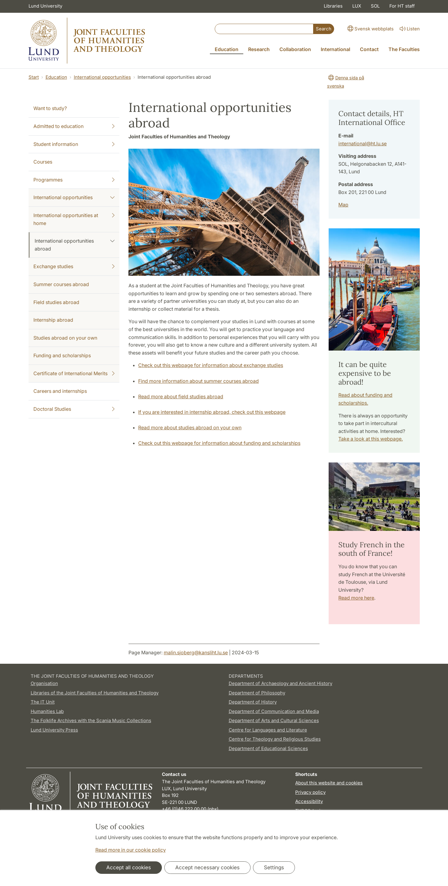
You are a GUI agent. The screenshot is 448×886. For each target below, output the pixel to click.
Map (343, 205)
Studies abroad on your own (65, 338)
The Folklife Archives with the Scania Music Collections (91, 720)
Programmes (74, 180)
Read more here (356, 598)
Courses (42, 162)
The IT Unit (43, 702)
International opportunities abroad (75, 244)
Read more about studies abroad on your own (189, 427)
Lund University (45, 6)
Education (56, 77)
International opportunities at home (74, 219)
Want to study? (50, 108)
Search (323, 29)
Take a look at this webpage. (370, 439)
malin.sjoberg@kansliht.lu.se (196, 652)
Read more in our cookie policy (130, 850)
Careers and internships (60, 391)
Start (34, 77)
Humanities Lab (47, 711)
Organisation (44, 683)
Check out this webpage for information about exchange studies (210, 365)
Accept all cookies (128, 867)
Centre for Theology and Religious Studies (275, 739)
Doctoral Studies (74, 409)
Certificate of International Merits (74, 374)
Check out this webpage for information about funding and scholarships (219, 443)
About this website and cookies (329, 783)
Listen (409, 29)
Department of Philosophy (257, 693)
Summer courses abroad (61, 284)
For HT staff (402, 6)
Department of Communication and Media (274, 711)
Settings (274, 867)
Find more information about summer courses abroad (198, 381)
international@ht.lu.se (362, 143)
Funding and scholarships (62, 355)
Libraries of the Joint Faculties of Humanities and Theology (95, 693)
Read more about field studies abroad (180, 396)
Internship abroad (53, 320)
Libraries (333, 6)
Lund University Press (54, 730)
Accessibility (309, 801)
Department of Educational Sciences (268, 748)
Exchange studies (74, 267)
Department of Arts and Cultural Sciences (274, 720)
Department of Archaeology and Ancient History (280, 683)
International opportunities (102, 77)
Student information (74, 144)
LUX (356, 6)
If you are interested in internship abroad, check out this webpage (212, 412)
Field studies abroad (56, 302)
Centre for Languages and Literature (268, 730)
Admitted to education (74, 126)
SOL (375, 6)
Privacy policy (310, 792)
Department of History (253, 702)
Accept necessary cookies (207, 867)
